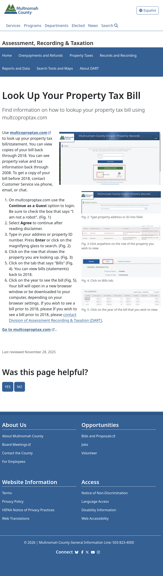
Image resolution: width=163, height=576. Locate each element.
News (93, 25)
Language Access (95, 501)
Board (17, 444)
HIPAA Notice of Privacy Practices (28, 510)
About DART (89, 68)
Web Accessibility (95, 518)
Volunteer (89, 453)
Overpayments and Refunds (41, 55)
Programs (32, 25)
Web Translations (15, 518)
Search (107, 25)
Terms (7, 493)
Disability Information (99, 510)
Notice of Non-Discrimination (105, 493)
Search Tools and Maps (55, 68)
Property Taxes (81, 55)
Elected (78, 25)
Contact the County (17, 453)
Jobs (85, 444)
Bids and (99, 436)
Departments (56, 25)
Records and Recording (118, 55)
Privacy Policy (12, 501)
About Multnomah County (22, 436)
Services (13, 25)
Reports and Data (16, 68)
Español (150, 10)
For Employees (13, 461)
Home (7, 55)
